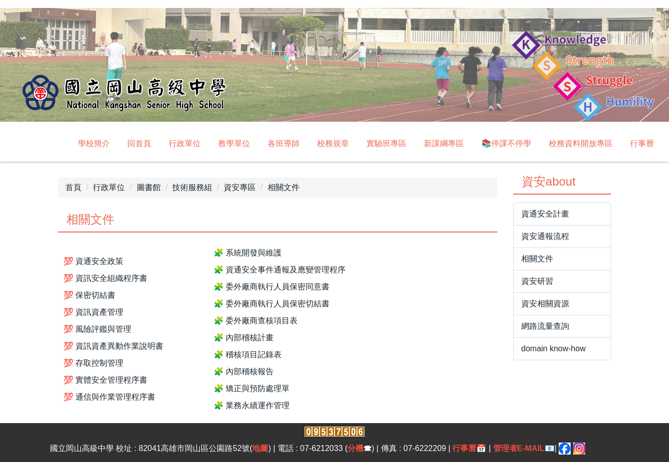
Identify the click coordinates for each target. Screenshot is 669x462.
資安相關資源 (545, 303)
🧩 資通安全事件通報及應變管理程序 (279, 269)
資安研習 (537, 281)
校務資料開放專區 (581, 143)
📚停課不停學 (506, 143)
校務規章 (333, 143)
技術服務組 (192, 187)
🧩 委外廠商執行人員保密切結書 (272, 303)
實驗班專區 (386, 143)
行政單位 (109, 187)
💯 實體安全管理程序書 (105, 380)
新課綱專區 (444, 143)
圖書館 (149, 187)
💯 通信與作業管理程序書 (109, 397)
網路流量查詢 (545, 326)
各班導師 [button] (284, 143)
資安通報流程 (545, 236)
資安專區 (240, 187)
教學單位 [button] (234, 143)
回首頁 (139, 143)
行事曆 (642, 143)
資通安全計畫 (545, 214)
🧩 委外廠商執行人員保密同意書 (272, 286)
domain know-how (553, 348)
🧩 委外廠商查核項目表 (256, 320)
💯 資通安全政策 (93, 261)
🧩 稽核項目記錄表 (248, 354)
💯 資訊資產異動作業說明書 (113, 346)
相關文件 (284, 187)
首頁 (73, 187)
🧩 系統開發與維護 (248, 252)
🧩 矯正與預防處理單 (252, 388)
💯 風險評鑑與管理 (97, 329)
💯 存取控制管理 (93, 363)
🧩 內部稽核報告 (244, 371)
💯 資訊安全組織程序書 (105, 278)
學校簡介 (94, 143)
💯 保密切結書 (89, 295)
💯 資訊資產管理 (93, 312)
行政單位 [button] (185, 143)
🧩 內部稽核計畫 (244, 337)
